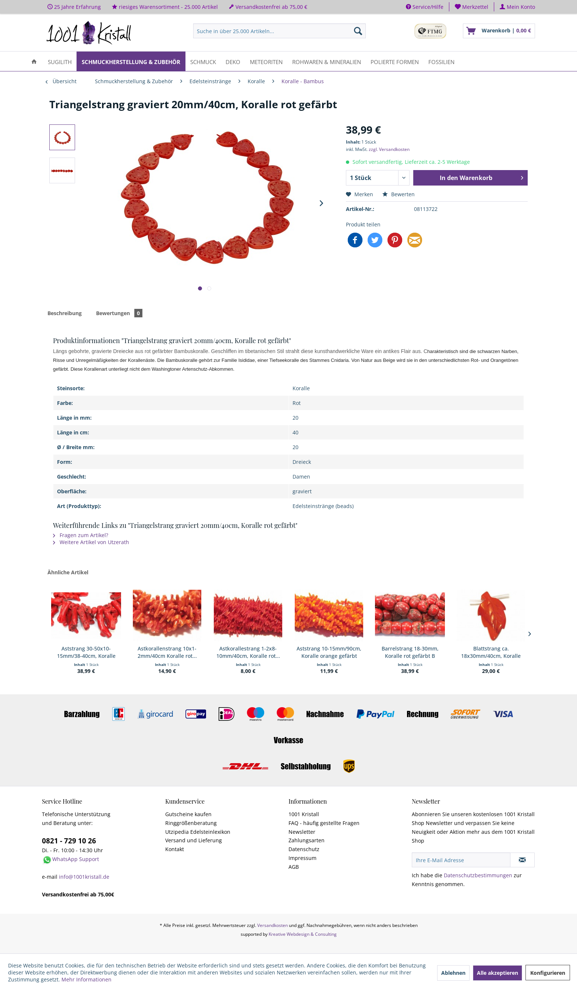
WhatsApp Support (75, 859)
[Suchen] (358, 31)
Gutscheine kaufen (188, 814)
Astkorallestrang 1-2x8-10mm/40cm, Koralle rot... (248, 652)
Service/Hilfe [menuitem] (424, 6)
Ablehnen (453, 972)
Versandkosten (272, 925)
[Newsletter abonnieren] (522, 860)
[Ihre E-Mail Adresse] (461, 860)
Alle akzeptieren (497, 972)
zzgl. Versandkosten (389, 149)
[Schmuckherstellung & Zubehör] (131, 61)
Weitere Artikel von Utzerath (91, 542)
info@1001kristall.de (84, 876)
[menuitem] (471, 6)
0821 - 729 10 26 (69, 841)
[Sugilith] (60, 61)
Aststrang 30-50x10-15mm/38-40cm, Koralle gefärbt (86, 652)
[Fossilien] (441, 61)
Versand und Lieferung (193, 840)
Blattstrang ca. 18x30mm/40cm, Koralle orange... (491, 652)
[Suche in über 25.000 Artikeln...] (279, 31)
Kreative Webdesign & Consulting (303, 934)
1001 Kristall (303, 814)
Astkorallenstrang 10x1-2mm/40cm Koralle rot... (167, 652)
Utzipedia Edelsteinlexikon (197, 831)
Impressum (302, 857)
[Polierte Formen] (395, 61)
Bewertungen (119, 313)
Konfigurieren (547, 972)
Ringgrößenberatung (191, 822)
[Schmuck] (203, 61)
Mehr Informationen (86, 979)
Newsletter (301, 831)
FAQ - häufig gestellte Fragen (324, 822)
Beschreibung (64, 313)
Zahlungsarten (306, 840)
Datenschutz (303, 849)
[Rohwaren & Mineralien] (326, 61)
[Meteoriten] (266, 61)
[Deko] (233, 61)
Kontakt (174, 849)
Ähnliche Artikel (67, 572)
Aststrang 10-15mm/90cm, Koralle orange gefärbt (329, 652)
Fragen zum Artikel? (80, 535)
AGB (293, 866)
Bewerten (398, 194)
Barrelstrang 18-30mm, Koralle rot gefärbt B (410, 652)
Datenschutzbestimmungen (478, 875)
